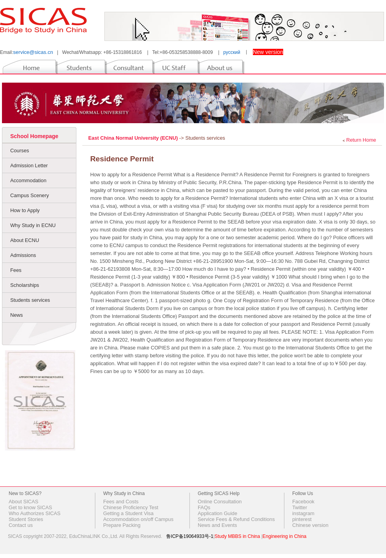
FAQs (204, 507)
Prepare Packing (122, 525)
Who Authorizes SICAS (35, 513)
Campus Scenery (29, 195)
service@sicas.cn (33, 52)
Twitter (299, 507)
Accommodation (28, 180)
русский (231, 52)
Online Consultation (220, 501)
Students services (30, 300)
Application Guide (217, 513)
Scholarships (24, 285)
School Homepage (34, 136)
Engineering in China (284, 536)
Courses (19, 150)
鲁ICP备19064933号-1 (189, 536)
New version (268, 52)
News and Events (217, 525)
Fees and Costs (121, 501)
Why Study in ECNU (33, 225)
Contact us (21, 525)
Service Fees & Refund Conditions (236, 519)
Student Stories (26, 519)
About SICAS (23, 501)
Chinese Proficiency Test (130, 507)
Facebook (303, 501)
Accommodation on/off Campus (138, 519)
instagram (303, 513)
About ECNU (24, 240)
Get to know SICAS (30, 507)
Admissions (23, 255)
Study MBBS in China (237, 536)
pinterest (302, 519)
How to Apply (25, 210)
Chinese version (310, 525)
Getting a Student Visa (128, 513)
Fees (15, 270)
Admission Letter (29, 165)
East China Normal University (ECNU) (133, 138)
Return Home (361, 140)
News (16, 315)
